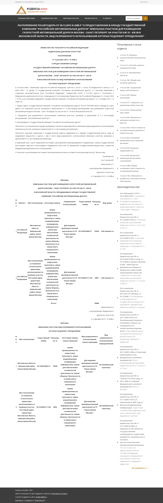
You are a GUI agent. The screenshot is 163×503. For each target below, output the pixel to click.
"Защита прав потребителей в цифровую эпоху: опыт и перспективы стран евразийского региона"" (133, 405)
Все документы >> (140, 468)
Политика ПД (40, 500)
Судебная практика (49, 18)
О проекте (107, 18)
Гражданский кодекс (26, 18)
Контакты (144, 2)
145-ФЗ (31, 90)
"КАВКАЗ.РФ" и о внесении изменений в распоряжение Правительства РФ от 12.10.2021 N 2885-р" (132, 269)
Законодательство (71, 18)
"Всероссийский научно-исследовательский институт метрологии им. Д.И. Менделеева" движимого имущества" (132, 327)
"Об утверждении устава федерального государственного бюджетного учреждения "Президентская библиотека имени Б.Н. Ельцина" (132, 297)
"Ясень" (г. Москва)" (131, 381)
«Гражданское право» (59, 493)
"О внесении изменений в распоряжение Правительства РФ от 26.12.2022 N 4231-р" (133, 221)
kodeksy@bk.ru (41, 497)
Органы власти (91, 18)
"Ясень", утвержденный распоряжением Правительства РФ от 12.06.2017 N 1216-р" (133, 357)
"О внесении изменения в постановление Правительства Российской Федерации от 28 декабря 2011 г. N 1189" (132, 241)
